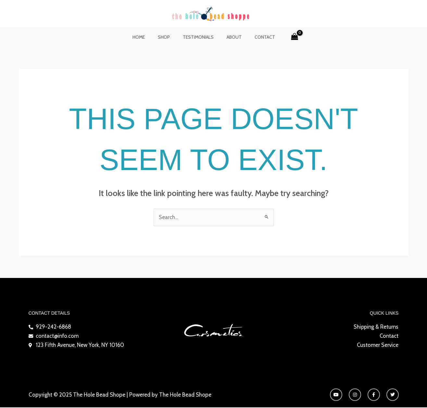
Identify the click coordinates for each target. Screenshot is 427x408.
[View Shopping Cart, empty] (284, 37)
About (230, 37)
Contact (257, 37)
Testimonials (198, 37)
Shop (168, 37)
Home (146, 37)
